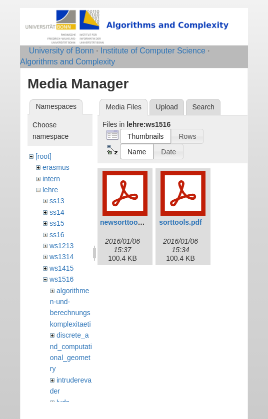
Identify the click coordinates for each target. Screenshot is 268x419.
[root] (44, 156)
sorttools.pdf (180, 222)
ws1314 (62, 257)
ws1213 (62, 246)
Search (203, 107)
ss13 (57, 201)
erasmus (56, 167)
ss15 (57, 223)
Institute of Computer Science (153, 50)
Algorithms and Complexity (67, 61)
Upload (167, 107)
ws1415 (62, 268)
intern (51, 179)
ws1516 (62, 279)
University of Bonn (61, 50)
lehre (50, 190)
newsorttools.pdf (128, 222)
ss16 (57, 235)
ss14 (57, 212)
